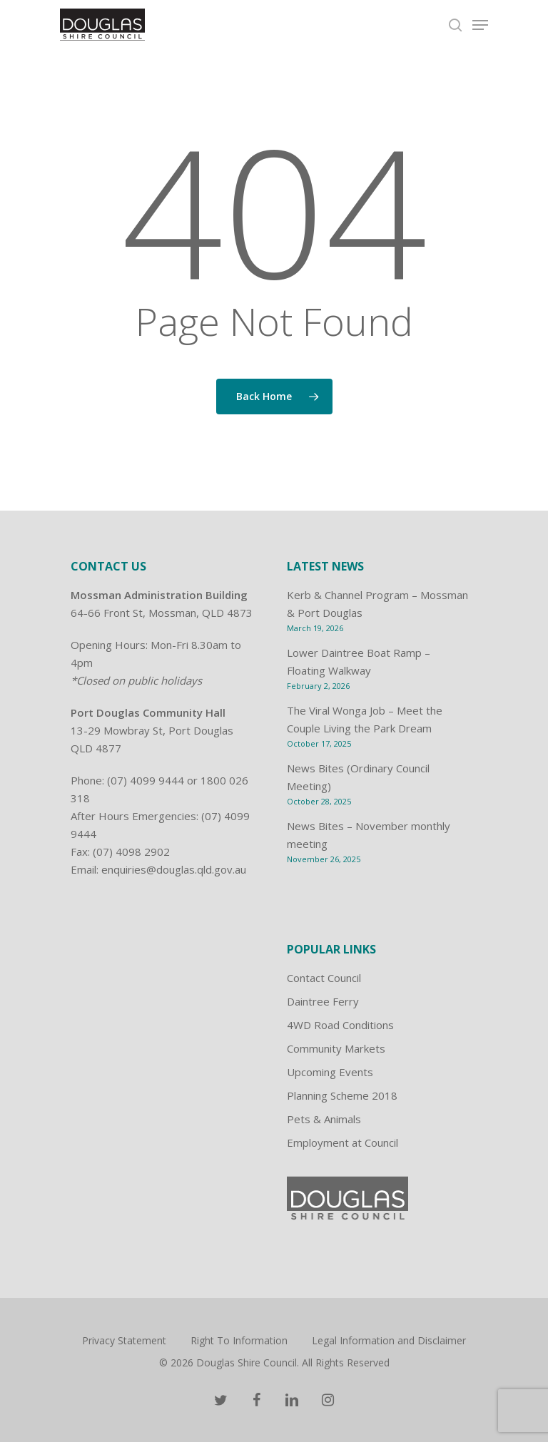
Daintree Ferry (323, 1001)
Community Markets (336, 1048)
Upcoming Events (330, 1072)
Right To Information (239, 1340)
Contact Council (324, 978)
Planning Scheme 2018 (342, 1095)
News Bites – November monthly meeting (368, 835)
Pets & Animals (324, 1119)
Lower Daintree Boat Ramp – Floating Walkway (358, 661)
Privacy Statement (124, 1340)
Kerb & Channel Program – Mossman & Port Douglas (377, 604)
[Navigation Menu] (480, 25)
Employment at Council (342, 1142)
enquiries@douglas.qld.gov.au (173, 869)
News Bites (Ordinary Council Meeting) (358, 777)
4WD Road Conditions (340, 1025)
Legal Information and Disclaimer (389, 1340)
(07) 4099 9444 (145, 780)
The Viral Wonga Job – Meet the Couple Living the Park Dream (364, 719)
